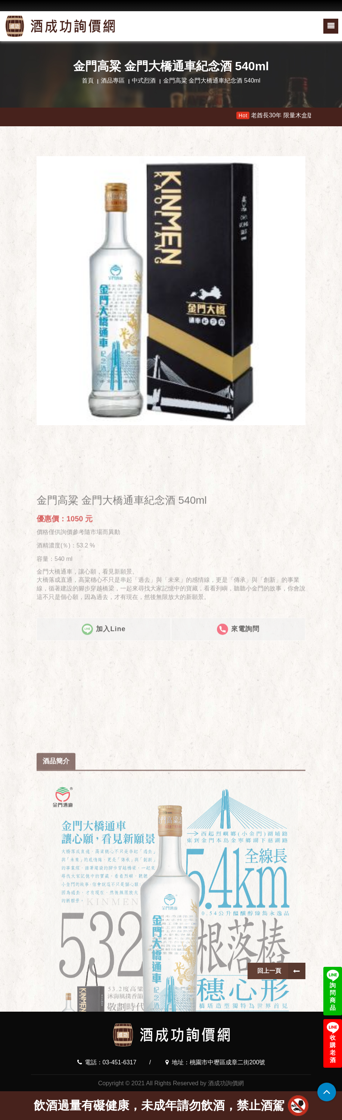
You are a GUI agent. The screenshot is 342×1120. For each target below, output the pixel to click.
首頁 (88, 80)
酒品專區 (113, 80)
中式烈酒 (144, 80)
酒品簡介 (56, 952)
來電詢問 (238, 709)
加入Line (103, 709)
